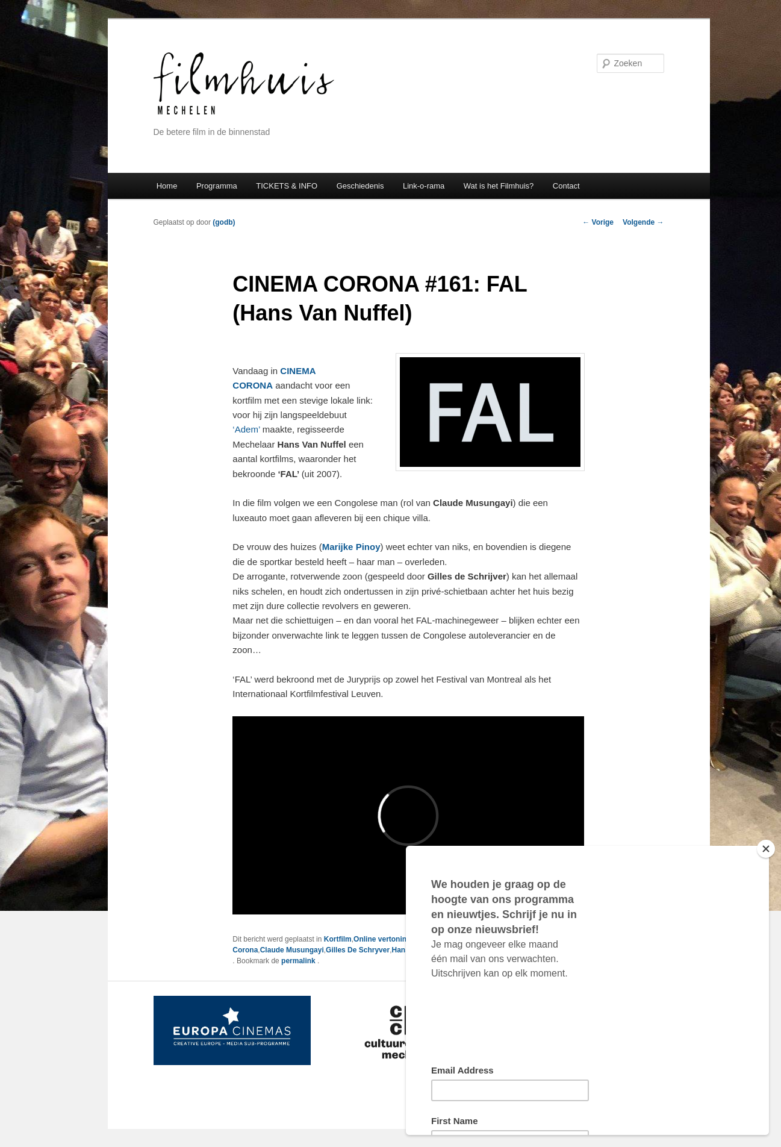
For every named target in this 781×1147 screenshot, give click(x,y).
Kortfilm (338, 939)
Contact (566, 185)
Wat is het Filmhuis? (499, 185)
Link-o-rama (423, 185)
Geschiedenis (360, 185)
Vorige (598, 222)
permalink (299, 961)
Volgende (643, 222)
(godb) (224, 222)
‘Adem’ (246, 429)
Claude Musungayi (292, 950)
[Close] (766, 849)
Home (167, 185)
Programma (216, 185)
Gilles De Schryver (358, 950)
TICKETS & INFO (286, 185)
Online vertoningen (386, 939)
